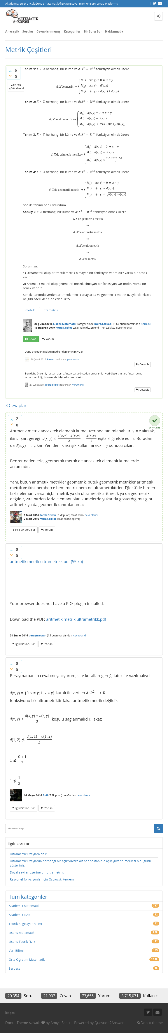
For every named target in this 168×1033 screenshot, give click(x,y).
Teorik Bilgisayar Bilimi (25, 924)
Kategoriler (72, 31)
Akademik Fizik (19, 915)
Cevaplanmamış (49, 31)
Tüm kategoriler (28, 896)
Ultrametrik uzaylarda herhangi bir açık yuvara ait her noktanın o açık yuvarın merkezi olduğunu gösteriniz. (80, 863)
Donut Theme (16, 1022)
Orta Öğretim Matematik (27, 959)
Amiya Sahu (60, 1022)
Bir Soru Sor (93, 31)
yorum (50, 339)
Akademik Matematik (24, 906)
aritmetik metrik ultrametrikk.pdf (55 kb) (46, 561)
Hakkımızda (114, 31)
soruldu (145, 324)
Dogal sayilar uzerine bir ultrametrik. (37, 872)
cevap (32, 339)
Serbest (14, 968)
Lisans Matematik (64, 324)
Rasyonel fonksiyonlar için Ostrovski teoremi (42, 879)
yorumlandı (73, 359)
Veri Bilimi (16, 950)
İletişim (10, 1013)
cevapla (144, 364)
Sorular (27, 31)
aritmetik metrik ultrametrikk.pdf (76, 619)
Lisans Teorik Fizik (22, 941)
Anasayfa (12, 31)
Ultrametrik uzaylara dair (28, 854)
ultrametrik (50, 310)
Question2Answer (109, 1022)
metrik (30, 310)
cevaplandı (91, 515)
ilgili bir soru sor (25, 530)
